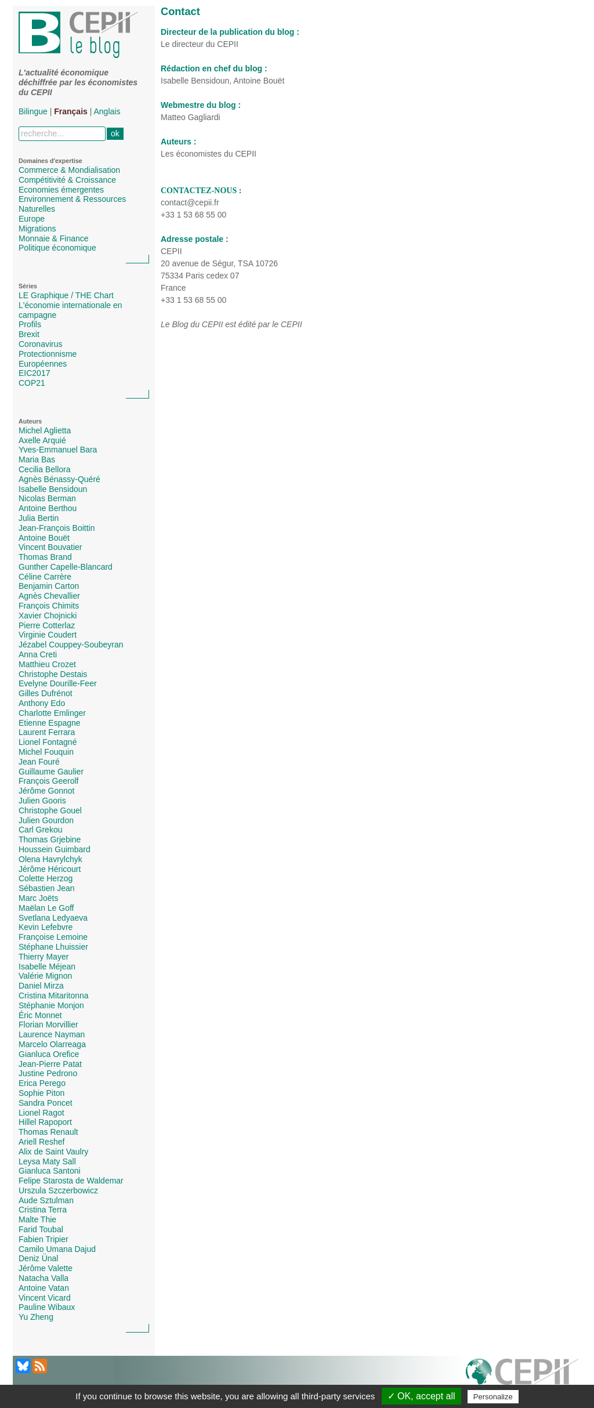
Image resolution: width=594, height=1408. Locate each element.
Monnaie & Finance (54, 238)
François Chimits (49, 605)
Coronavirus (40, 344)
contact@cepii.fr (190, 202)
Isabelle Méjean (47, 966)
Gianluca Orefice (49, 1054)
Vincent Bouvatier (50, 547)
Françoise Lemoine (53, 937)
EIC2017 (34, 373)
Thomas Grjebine (50, 839)
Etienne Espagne (50, 722)
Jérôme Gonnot (47, 790)
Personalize (493, 1396)
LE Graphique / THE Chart (66, 295)
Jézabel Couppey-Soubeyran (71, 644)
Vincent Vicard (45, 1297)
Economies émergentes (61, 189)
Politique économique (57, 247)
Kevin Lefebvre (46, 927)
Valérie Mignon (45, 975)
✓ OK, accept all (421, 1396)
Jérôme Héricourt (50, 869)
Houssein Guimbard (54, 849)
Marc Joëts (38, 898)
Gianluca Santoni (50, 1170)
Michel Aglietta (45, 430)
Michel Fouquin (46, 752)
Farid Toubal (41, 1229)
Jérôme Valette (46, 1268)
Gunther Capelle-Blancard (66, 566)
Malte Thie (37, 1219)
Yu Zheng (36, 1317)
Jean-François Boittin (57, 528)
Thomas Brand (45, 557)
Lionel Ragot (41, 1112)
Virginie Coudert (48, 634)
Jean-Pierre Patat (50, 1064)
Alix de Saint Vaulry (53, 1151)
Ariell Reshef (41, 1141)
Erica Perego (42, 1083)
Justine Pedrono (48, 1073)
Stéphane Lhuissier (53, 946)
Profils (30, 324)
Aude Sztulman (46, 1200)
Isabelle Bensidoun (53, 489)
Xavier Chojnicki (48, 615)
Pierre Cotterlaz (47, 625)
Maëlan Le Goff (46, 908)
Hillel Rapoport (45, 1122)
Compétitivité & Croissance (67, 179)
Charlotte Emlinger (52, 713)
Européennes (43, 363)
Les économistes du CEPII (208, 153)
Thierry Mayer (43, 956)
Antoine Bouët (44, 537)
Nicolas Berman (47, 498)
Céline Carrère (45, 576)
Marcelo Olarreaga (52, 1044)
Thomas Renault (48, 1131)
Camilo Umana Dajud (57, 1249)
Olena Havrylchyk (50, 859)
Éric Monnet (40, 1015)
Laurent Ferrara (47, 732)
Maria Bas (37, 459)
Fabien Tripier (43, 1239)
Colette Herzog (46, 878)
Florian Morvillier (48, 1024)
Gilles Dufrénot (46, 693)
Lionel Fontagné (48, 742)
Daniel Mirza (41, 985)
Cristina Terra (43, 1209)
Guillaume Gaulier (51, 771)
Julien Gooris (42, 800)
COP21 (32, 383)
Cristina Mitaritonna (54, 995)
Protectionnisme (48, 354)
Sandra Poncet (46, 1102)
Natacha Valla (43, 1278)
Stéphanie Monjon (51, 1005)
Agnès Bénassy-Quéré (59, 479)
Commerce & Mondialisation (69, 170)
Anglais (107, 111)
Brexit (29, 334)
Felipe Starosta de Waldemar (71, 1180)
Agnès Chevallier (49, 595)
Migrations (37, 228)
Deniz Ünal (38, 1258)
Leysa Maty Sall (47, 1161)
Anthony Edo (42, 703)
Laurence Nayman (52, 1034)
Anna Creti (38, 654)
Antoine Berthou (48, 508)
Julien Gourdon (46, 820)
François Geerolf (48, 781)
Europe (32, 218)
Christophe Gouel (50, 810)
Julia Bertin (39, 518)
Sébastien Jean (47, 888)
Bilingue (33, 111)
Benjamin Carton (49, 586)
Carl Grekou (40, 829)
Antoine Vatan (44, 1288)
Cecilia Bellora (44, 469)
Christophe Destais (53, 674)
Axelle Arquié (42, 440)
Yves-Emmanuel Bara (58, 449)
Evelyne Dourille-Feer (58, 683)
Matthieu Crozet (47, 664)
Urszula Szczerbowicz (58, 1190)
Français (71, 111)
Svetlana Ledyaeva (53, 917)
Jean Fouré (39, 761)
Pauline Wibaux (47, 1307)
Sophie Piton (41, 1093)
